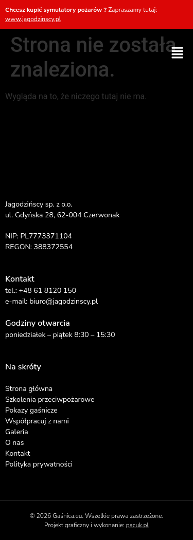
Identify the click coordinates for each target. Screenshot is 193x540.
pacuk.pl (137, 525)
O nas (14, 443)
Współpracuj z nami (37, 421)
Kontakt (17, 453)
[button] (177, 53)
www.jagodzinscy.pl (33, 19)
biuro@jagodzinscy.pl (63, 301)
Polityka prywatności (39, 464)
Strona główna (28, 389)
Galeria (16, 432)
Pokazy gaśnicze (31, 410)
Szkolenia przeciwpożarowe (49, 399)
